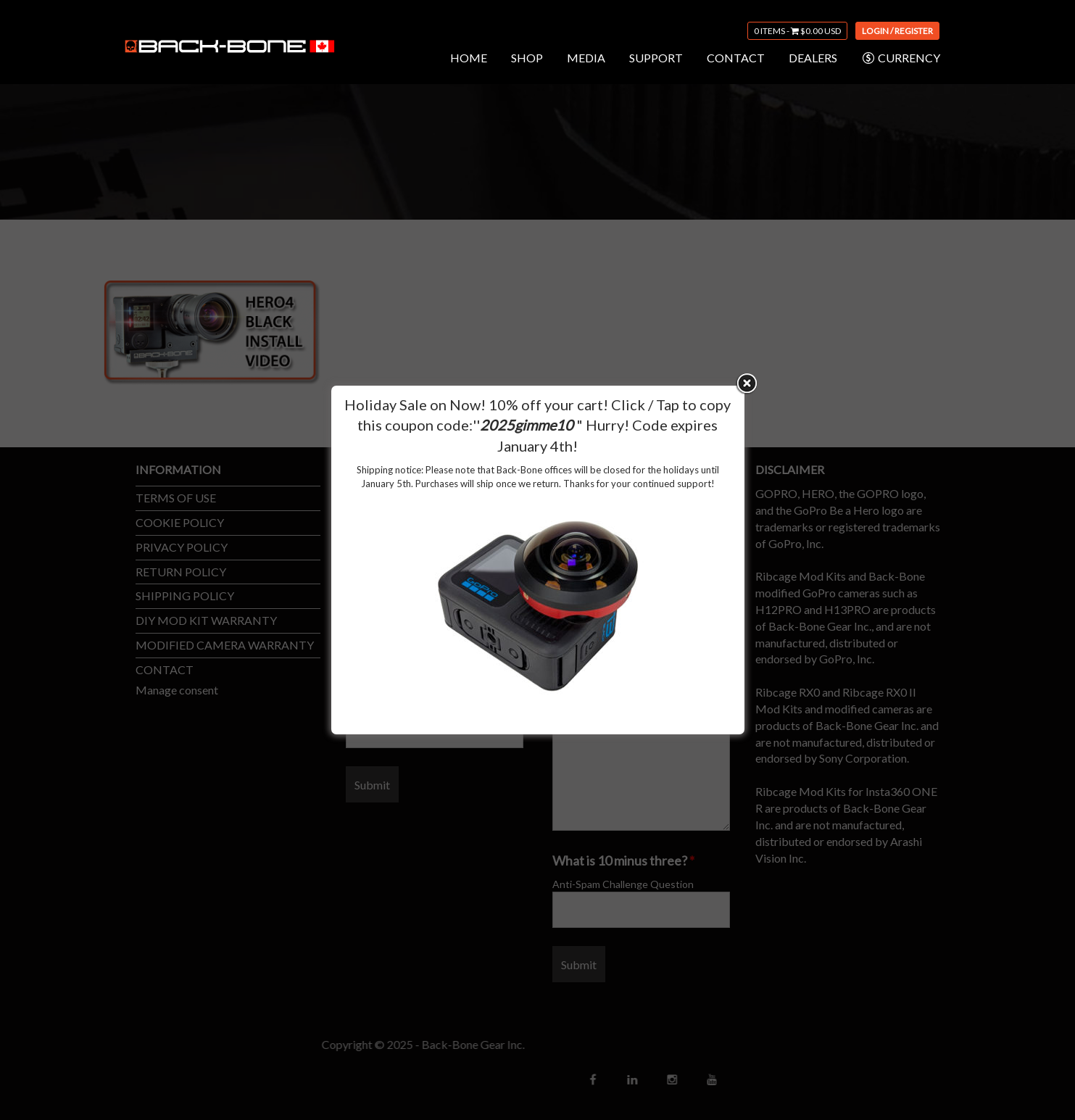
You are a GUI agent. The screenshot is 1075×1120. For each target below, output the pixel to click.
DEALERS (813, 58)
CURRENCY (900, 58)
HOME (468, 58)
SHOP (527, 58)
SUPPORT (656, 58)
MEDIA (586, 58)
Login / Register (897, 30)
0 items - (797, 30)
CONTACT (736, 58)
